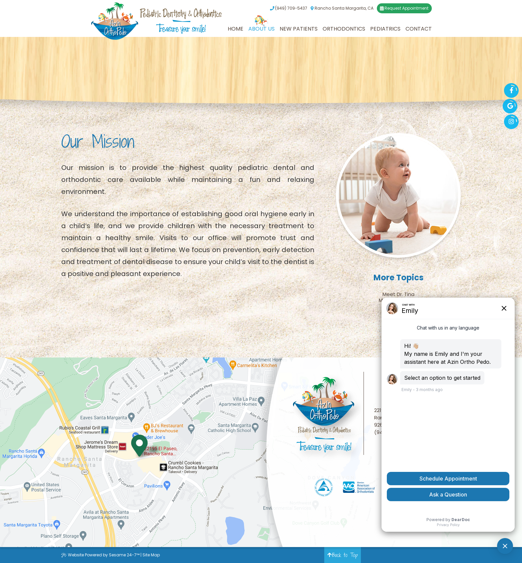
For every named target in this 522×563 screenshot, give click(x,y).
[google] (510, 106)
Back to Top (342, 555)
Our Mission (398, 306)
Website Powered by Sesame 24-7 (100, 555)
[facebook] (511, 90)
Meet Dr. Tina (398, 294)
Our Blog (398, 318)
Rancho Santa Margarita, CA (342, 8)
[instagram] (511, 121)
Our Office (398, 312)
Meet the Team (398, 300)
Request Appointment (404, 8)
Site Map (151, 555)
